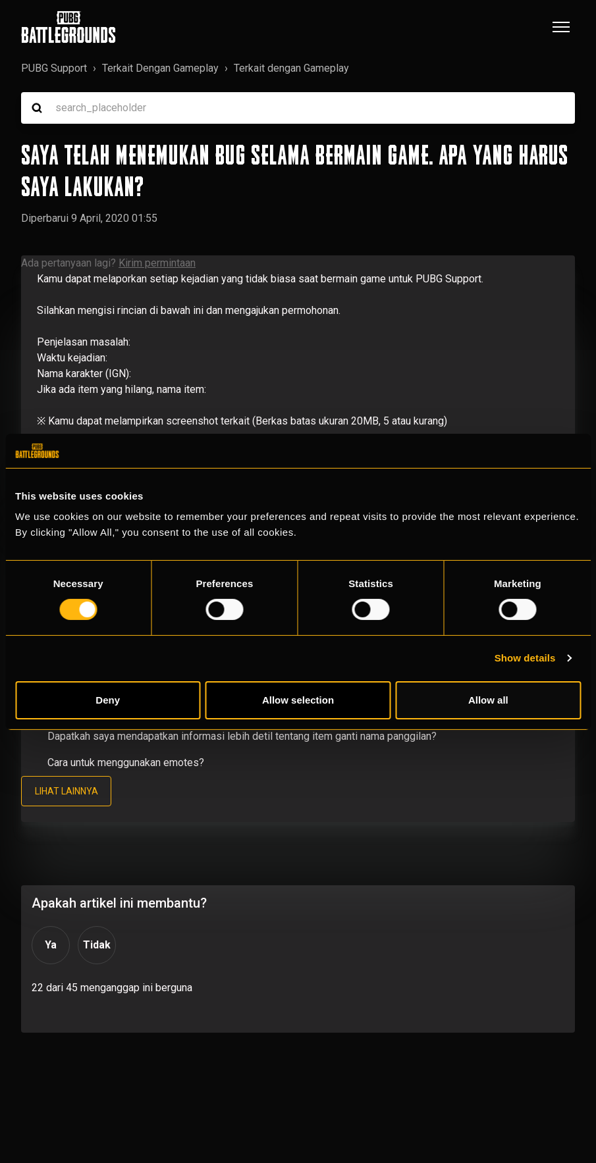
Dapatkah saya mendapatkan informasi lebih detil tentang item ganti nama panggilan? (242, 736)
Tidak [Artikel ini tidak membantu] (97, 945)
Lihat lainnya (66, 791)
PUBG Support (54, 68)
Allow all (488, 700)
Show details (525, 657)
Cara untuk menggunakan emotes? (125, 762)
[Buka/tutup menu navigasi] (561, 27)
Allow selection (298, 700)
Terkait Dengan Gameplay (160, 68)
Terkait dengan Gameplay (291, 68)
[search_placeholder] (298, 108)
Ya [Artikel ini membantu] (51, 945)
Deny (107, 700)
